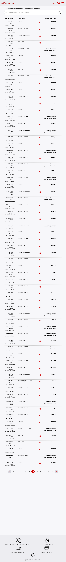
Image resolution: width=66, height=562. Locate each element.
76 (33, 471)
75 (29, 471)
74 (25, 471)
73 (21, 471)
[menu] (62, 3)
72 (17, 471)
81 (52, 471)
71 (13, 471)
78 (41, 471)
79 (44, 471)
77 (37, 471)
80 (48, 471)
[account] (54, 3)
